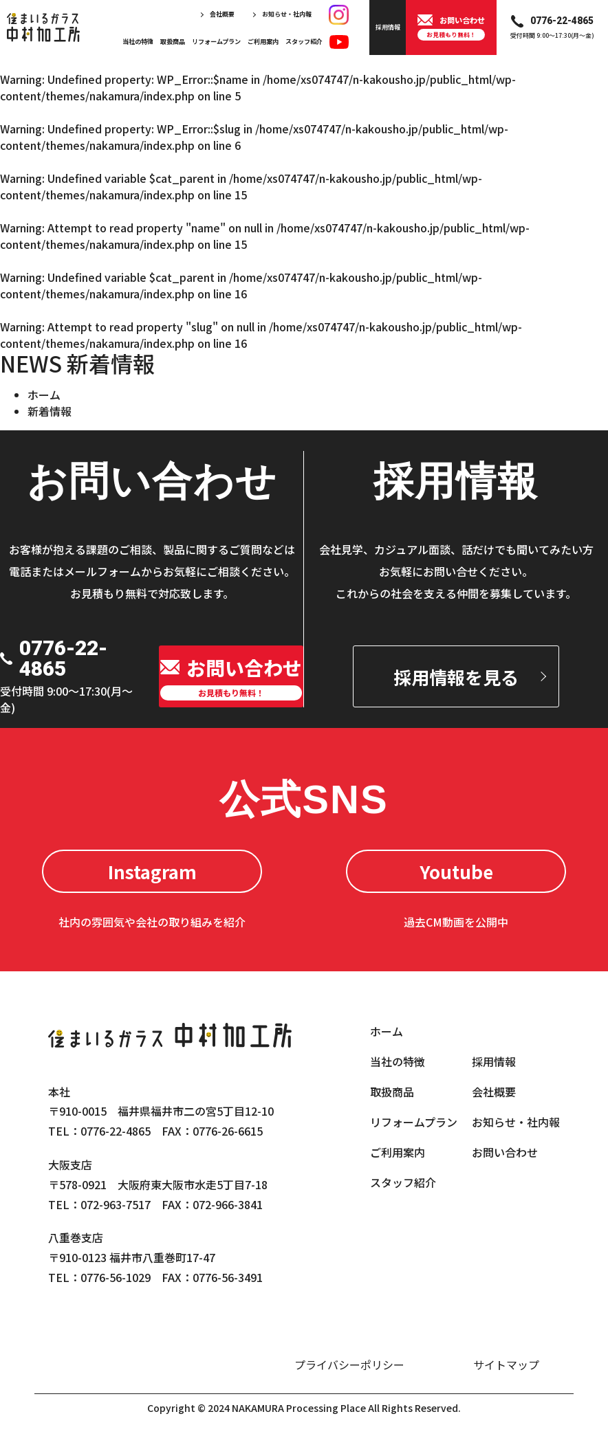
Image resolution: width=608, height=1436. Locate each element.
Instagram (152, 871)
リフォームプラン (216, 41)
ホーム (44, 394)
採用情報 (494, 1061)
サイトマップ (506, 1364)
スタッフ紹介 (304, 41)
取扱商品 (172, 41)
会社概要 (222, 14)
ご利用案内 (263, 41)
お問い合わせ (505, 1152)
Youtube (456, 871)
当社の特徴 (137, 41)
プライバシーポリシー (349, 1364)
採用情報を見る (456, 676)
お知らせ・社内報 (287, 14)
